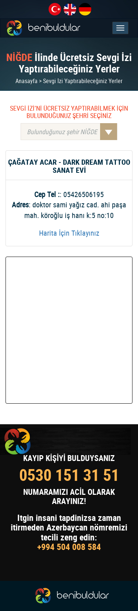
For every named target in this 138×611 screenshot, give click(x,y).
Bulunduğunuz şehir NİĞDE (72, 131)
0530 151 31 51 (69, 475)
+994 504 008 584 (69, 546)
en (70, 9)
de (85, 9)
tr (55, 9)
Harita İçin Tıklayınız (69, 233)
